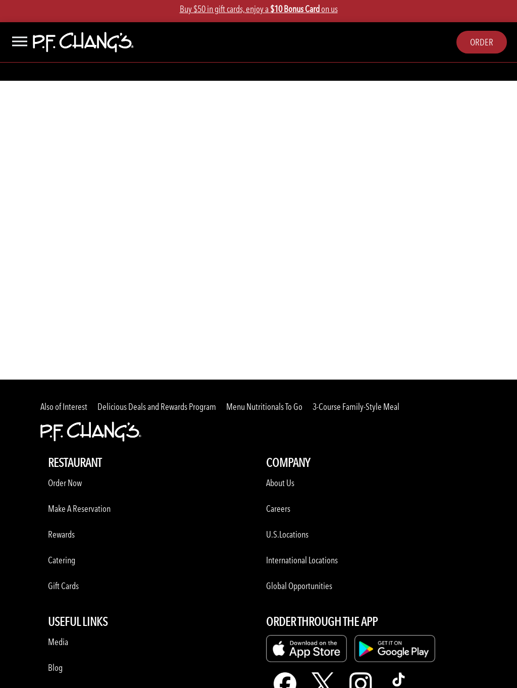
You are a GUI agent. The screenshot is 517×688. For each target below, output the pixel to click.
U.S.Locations (287, 534)
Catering (61, 560)
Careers (278, 508)
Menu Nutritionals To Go (264, 406)
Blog (55, 667)
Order (481, 42)
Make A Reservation (79, 508)
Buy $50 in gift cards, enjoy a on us (259, 9)
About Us (280, 483)
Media (58, 642)
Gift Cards (63, 585)
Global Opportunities (299, 585)
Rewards (61, 534)
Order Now (65, 483)
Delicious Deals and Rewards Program (156, 406)
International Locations (302, 560)
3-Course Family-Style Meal (356, 406)
